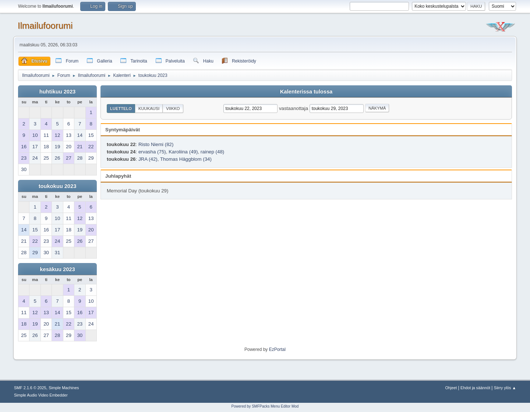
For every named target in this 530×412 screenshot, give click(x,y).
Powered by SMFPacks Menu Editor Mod (265, 406)
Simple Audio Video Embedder (41, 395)
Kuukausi (148, 108)
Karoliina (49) (183, 151)
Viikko (173, 108)
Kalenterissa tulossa (306, 92)
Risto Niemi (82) (156, 144)
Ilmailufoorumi (45, 26)
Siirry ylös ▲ (505, 388)
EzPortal (277, 349)
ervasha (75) (152, 151)
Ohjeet (451, 388)
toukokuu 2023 (58, 186)
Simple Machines (64, 388)
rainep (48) (212, 151)
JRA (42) (148, 159)
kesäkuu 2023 (57, 269)
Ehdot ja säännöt (475, 388)
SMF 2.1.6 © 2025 (30, 388)
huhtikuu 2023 (57, 92)
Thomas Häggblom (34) (186, 159)
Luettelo (121, 108)
